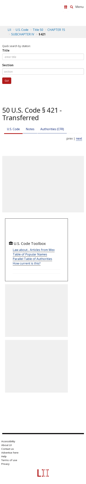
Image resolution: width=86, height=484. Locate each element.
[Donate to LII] (65, 6)
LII (9, 30)
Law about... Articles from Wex (34, 250)
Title (6, 50)
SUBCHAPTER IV (22, 34)
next (79, 138)
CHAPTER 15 (56, 30)
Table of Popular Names (30, 254)
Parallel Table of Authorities (32, 259)
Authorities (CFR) (52, 129)
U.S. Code (13, 129)
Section (7, 65)
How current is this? (27, 263)
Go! (7, 80)
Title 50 (38, 30)
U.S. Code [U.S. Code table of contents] (22, 30)
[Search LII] (71, 6)
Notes (30, 129)
